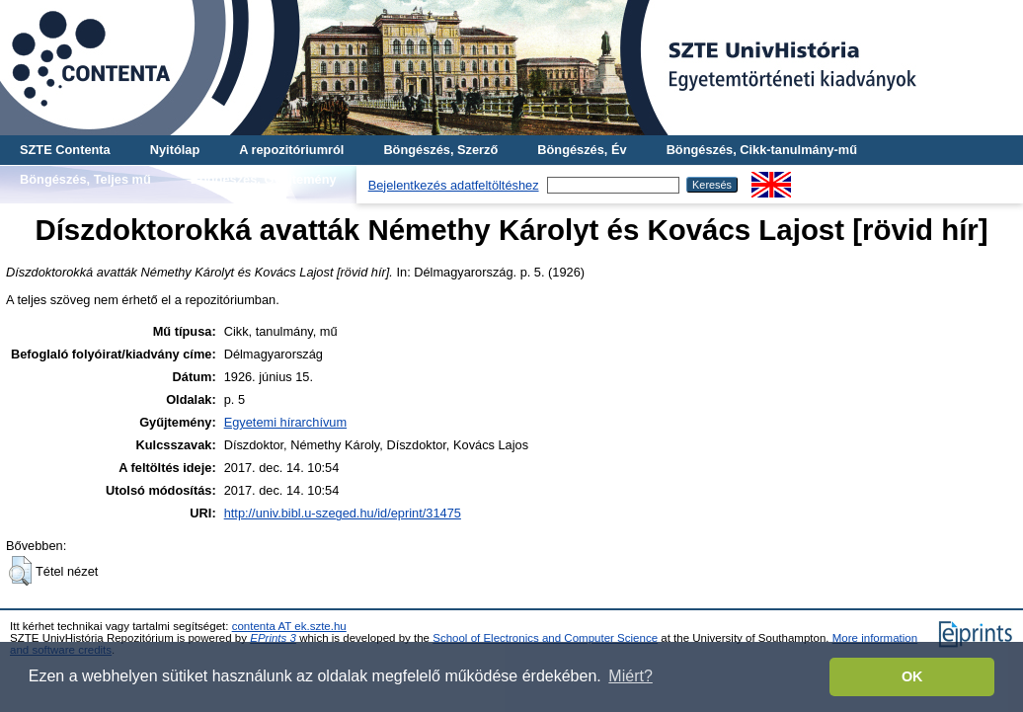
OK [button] (912, 676)
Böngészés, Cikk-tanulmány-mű (762, 149)
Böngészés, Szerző (440, 149)
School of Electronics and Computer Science (545, 638)
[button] (20, 571)
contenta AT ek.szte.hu (289, 626)
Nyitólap (174, 149)
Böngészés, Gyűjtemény (264, 179)
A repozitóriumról (291, 149)
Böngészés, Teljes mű (85, 179)
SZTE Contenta (65, 149)
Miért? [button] (630, 676)
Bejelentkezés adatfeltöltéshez (453, 185)
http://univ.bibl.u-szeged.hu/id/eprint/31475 (342, 513)
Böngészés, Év (581, 149)
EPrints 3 (273, 638)
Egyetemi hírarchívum (285, 422)
